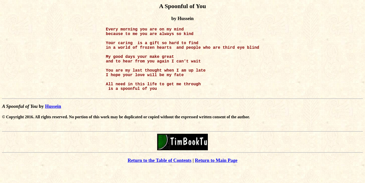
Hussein (53, 121)
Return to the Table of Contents (159, 175)
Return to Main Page (216, 175)
